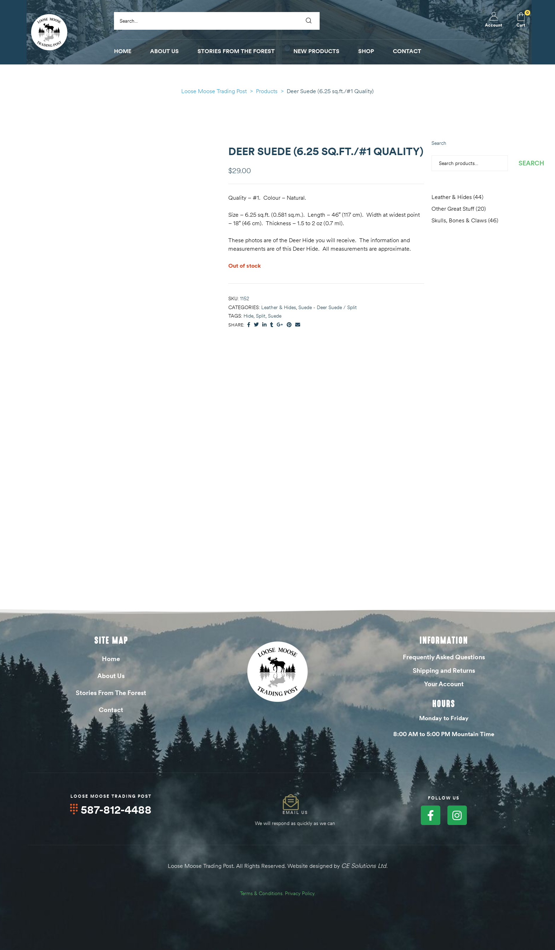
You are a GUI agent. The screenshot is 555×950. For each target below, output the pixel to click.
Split (260, 316)
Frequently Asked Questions (444, 657)
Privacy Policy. (300, 892)
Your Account (444, 684)
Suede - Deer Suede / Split (327, 307)
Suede (274, 316)
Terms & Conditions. (262, 892)
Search (438, 143)
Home (111, 659)
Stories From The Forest (111, 693)
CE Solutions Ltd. (364, 865)
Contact (111, 710)
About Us (111, 676)
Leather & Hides (278, 307)
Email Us (295, 812)
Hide (248, 316)
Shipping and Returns (444, 670)
